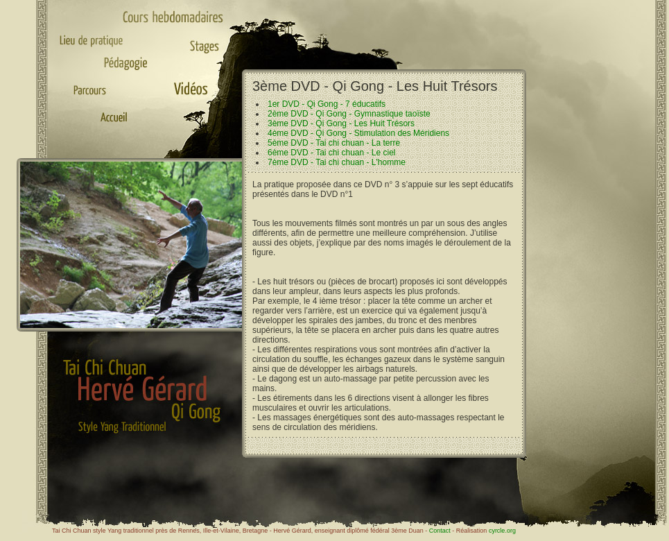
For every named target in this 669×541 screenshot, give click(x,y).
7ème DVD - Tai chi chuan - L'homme (337, 162)
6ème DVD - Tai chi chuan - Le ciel (332, 152)
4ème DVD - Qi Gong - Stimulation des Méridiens (358, 133)
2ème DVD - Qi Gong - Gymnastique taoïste (349, 114)
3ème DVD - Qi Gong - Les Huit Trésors (341, 123)
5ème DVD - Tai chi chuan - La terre (334, 143)
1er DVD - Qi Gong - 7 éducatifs (326, 104)
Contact (440, 530)
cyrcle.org (502, 530)
